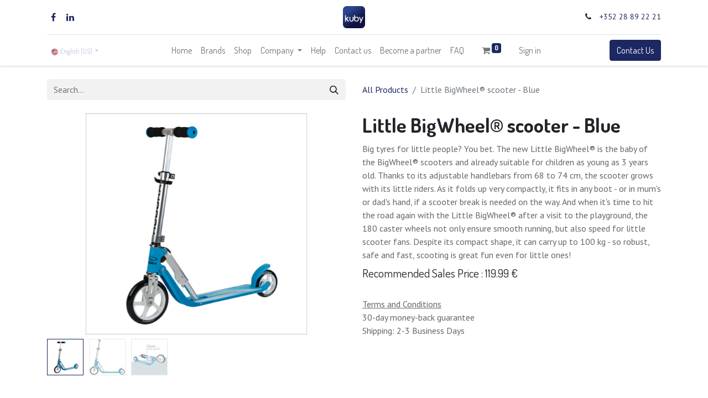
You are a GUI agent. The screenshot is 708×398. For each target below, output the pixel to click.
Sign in (530, 50)
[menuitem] (181, 50)
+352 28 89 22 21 (630, 17)
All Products (385, 89)
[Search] (334, 89)
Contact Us (635, 50)
